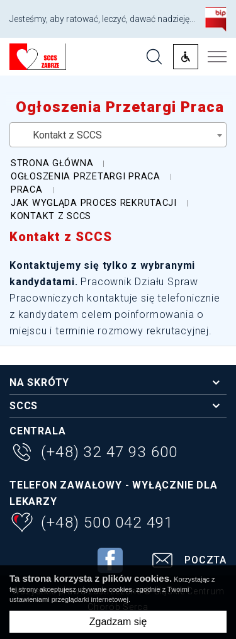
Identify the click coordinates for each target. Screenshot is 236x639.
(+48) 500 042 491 (91, 524)
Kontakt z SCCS (60, 236)
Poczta (187, 562)
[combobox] (118, 134)
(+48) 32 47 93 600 (93, 453)
